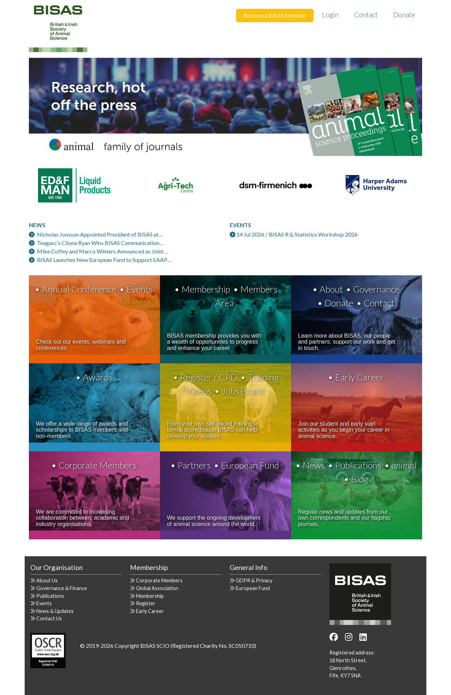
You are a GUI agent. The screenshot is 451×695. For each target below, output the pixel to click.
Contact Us (49, 618)
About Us (47, 580)
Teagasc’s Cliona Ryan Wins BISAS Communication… (100, 242)
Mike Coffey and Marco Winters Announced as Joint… (102, 251)
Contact (366, 15)
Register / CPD (208, 377)
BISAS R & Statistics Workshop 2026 (313, 234)
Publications (358, 465)
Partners (194, 465)
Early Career (359, 377)
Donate (404, 15)
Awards (97, 377)
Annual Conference (79, 289)
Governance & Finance (61, 588)
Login (330, 15)
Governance (376, 289)
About (331, 289)
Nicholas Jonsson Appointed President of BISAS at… (100, 234)
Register (145, 603)
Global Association (157, 588)
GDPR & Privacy (254, 580)
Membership (205, 289)
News (314, 465)
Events (139, 289)
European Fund (250, 465)
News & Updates (55, 611)
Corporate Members (97, 465)
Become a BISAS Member (274, 15)
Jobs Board (243, 391)
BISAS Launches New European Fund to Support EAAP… (104, 259)
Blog (359, 479)
